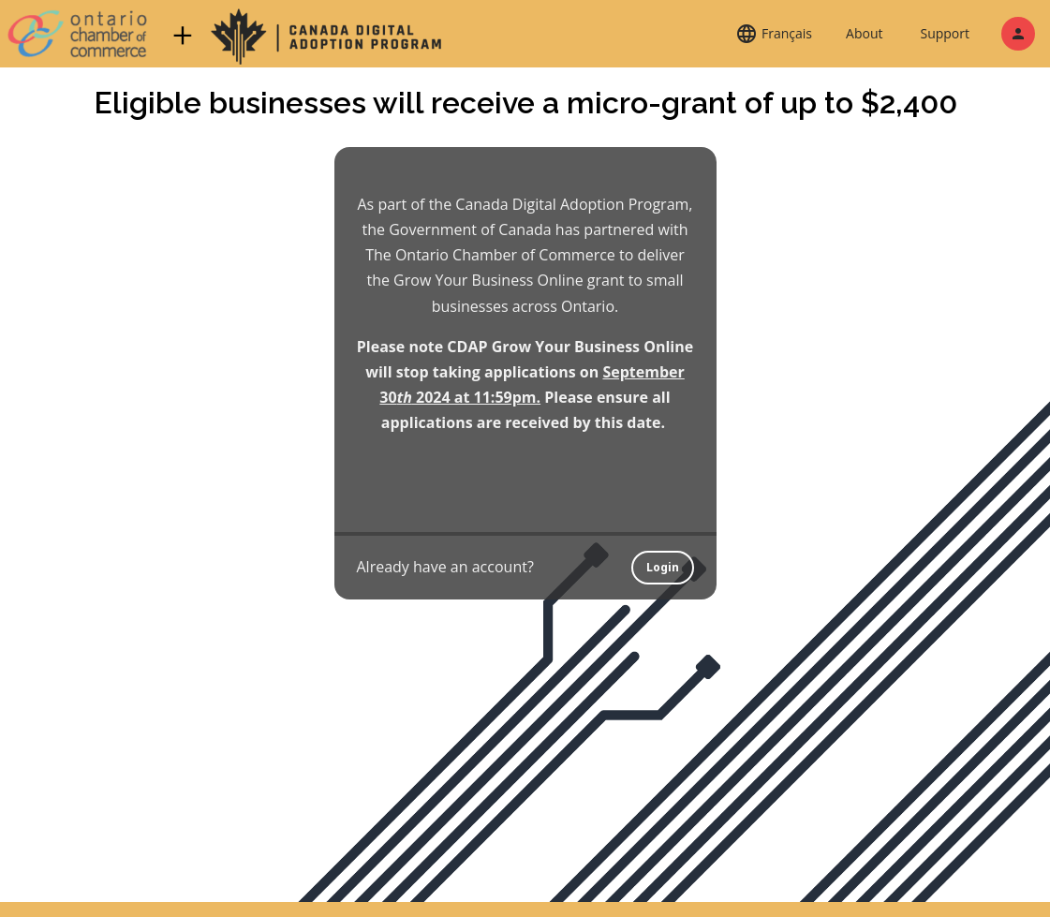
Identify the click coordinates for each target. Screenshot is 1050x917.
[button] (773, 33)
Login (662, 567)
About (864, 33)
